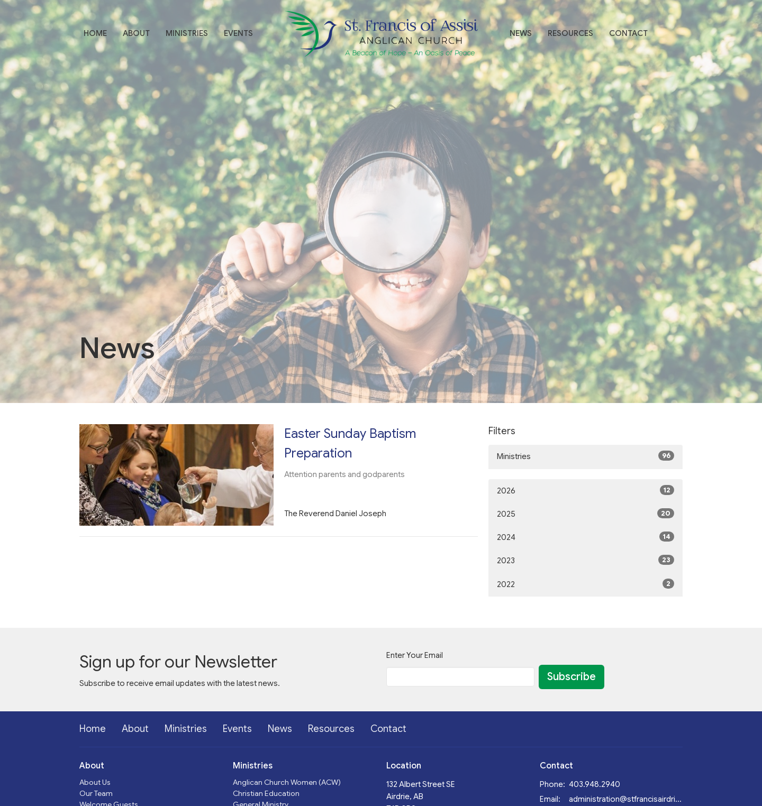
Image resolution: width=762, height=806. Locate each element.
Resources (570, 33)
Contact (628, 33)
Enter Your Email (414, 655)
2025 (585, 513)
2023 (585, 560)
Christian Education (266, 793)
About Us (95, 782)
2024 (585, 537)
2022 (585, 584)
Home (95, 33)
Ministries (187, 33)
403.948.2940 (594, 784)
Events (238, 33)
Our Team (96, 793)
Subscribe (571, 676)
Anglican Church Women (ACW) (287, 782)
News (521, 33)
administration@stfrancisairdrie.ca (626, 799)
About (136, 33)
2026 (585, 490)
